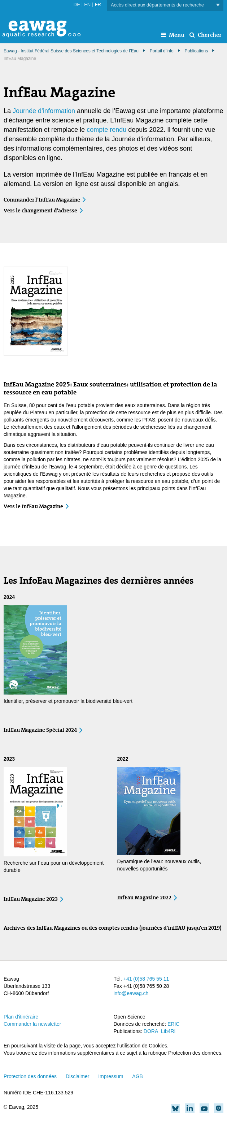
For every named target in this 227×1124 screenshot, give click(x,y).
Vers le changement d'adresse (40, 210)
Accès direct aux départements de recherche (165, 5)
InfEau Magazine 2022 (144, 897)
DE (77, 4)
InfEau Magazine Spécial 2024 (40, 730)
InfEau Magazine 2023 (31, 899)
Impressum (110, 1076)
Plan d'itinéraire (21, 1017)
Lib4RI (168, 1031)
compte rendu (106, 129)
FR (98, 4)
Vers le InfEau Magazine (33, 506)
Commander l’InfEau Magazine (42, 199)
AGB (137, 1076)
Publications (196, 50)
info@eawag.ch (131, 993)
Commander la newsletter (32, 1024)
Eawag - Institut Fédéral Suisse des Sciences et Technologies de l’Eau (71, 50)
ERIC (173, 1024)
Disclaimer (77, 1076)
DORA (151, 1031)
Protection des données (30, 1076)
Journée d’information (44, 110)
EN (87, 4)
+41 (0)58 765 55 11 (146, 979)
